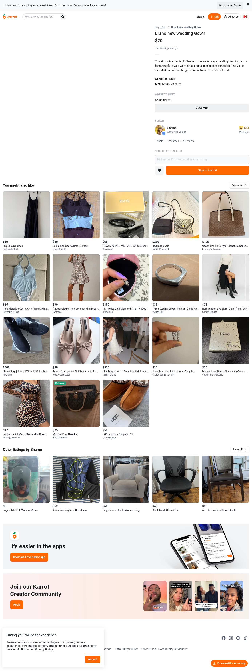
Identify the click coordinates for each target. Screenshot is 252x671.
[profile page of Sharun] (160, 130)
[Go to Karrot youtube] (238, 638)
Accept (94, 652)
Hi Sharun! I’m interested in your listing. (202, 159)
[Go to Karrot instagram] (231, 638)
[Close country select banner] (248, 4)
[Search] (62, 16)
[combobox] (41, 16)
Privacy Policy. (49, 643)
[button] (239, 185)
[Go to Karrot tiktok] (245, 638)
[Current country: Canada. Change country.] (245, 16)
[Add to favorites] (159, 170)
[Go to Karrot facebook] (223, 638)
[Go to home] (10, 16)
